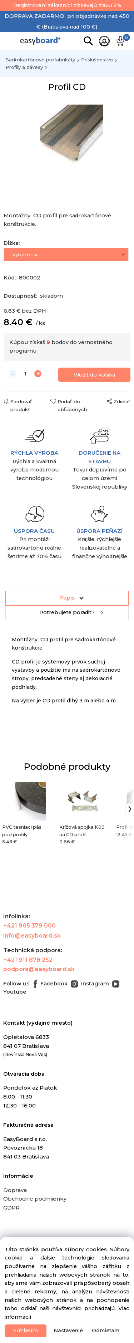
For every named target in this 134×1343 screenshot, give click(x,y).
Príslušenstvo (97, 59)
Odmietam (105, 1330)
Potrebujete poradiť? (67, 612)
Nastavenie (68, 1330)
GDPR (11, 1207)
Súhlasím (25, 1330)
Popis (67, 598)
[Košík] (121, 41)
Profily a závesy (24, 67)
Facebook (51, 983)
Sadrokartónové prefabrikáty (40, 59)
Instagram (90, 983)
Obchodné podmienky (34, 1198)
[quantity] (25, 373)
